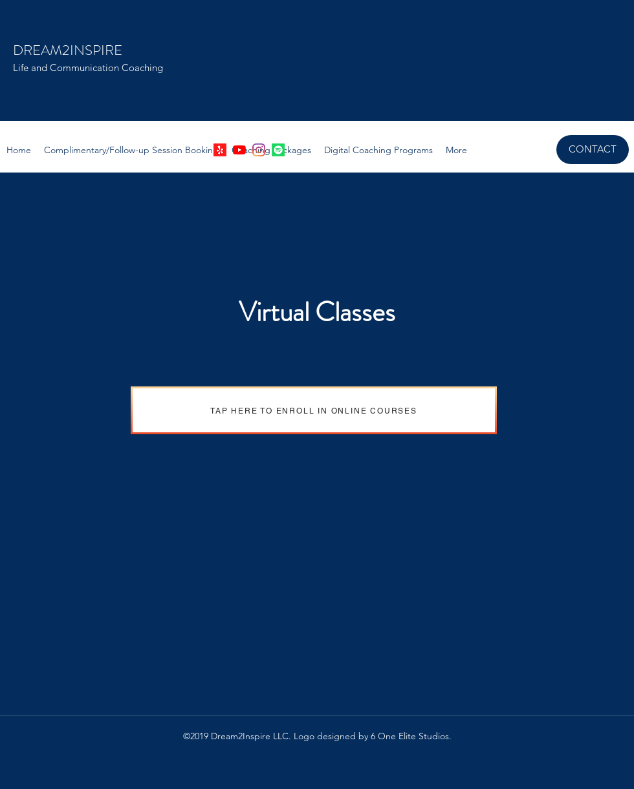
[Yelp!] (219, 149)
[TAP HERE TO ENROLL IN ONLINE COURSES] (314, 410)
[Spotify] (278, 149)
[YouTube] (239, 149)
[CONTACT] (592, 149)
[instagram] (258, 149)
